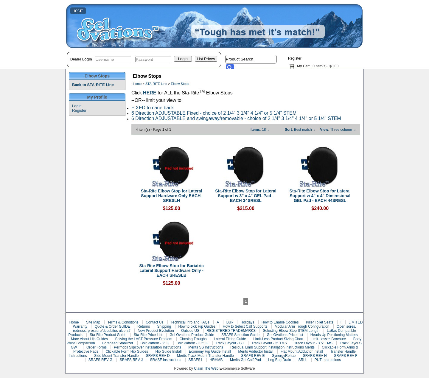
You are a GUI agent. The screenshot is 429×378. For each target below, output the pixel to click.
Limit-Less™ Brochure (328, 339)
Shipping (164, 326)
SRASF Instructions (165, 360)
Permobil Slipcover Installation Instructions (147, 347)
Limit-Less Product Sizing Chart (278, 339)
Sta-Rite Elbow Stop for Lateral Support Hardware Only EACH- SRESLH (171, 196)
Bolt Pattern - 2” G (155, 343)
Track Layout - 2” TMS (269, 343)
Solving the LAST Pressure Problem (143, 339)
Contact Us (154, 322)
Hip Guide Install (168, 351)
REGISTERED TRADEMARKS (231, 331)
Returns (143, 326)
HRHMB (216, 360)
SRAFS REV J (131, 360)
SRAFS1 (196, 360)
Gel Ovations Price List (285, 335)
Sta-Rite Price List (148, 335)
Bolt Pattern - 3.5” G (193, 343)
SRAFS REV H (315, 356)
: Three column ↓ (338, 129)
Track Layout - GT (230, 343)
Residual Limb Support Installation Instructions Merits (272, 347)
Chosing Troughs (193, 339)
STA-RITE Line (156, 83)
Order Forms (96, 347)
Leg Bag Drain (279, 360)
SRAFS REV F (346, 356)
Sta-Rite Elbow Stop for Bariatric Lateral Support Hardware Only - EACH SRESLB (171, 270)
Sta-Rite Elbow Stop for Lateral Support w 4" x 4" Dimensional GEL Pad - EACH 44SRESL (320, 196)
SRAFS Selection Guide (240, 335)
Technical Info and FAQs (190, 322)
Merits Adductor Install (255, 351)
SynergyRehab (284, 356)
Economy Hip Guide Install (210, 351)
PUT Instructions (328, 360)
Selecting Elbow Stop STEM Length (291, 331)
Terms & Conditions (123, 322)
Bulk (229, 322)
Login (77, 106)
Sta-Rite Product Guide (108, 335)
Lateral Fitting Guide (230, 339)
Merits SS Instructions (205, 347)
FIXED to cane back (152, 107)
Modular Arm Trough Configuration (302, 326)
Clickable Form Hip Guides (126, 351)
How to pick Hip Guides (197, 326)
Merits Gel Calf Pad (245, 360)
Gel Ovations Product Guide (192, 335)
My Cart (303, 66)
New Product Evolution (156, 331)
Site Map (93, 322)
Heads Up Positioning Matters (334, 335)
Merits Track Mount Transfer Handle (205, 356)
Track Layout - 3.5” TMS (313, 343)
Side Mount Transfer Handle (116, 356)
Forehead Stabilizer (117, 343)
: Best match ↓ (300, 129)
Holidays (247, 322)
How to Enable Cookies (280, 322)
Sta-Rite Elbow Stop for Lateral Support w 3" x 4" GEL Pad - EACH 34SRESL (245, 196)
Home (137, 83)
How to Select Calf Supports (245, 326)
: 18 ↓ (260, 129)
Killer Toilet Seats (319, 322)
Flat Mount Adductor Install (302, 351)
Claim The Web (206, 368)
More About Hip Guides (89, 339)
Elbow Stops (180, 83)
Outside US (190, 331)
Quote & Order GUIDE (112, 326)
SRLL (302, 360)
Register (294, 58)
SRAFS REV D (158, 356)
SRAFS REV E (253, 356)
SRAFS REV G (100, 360)
